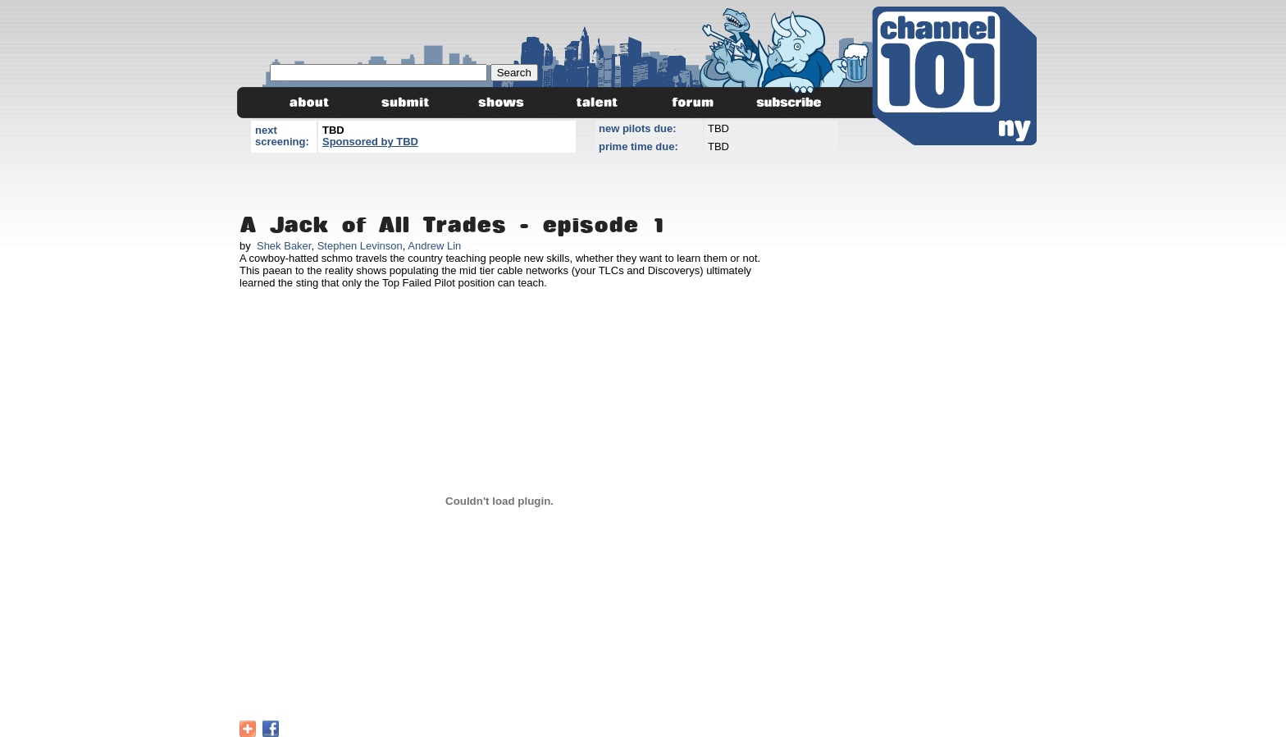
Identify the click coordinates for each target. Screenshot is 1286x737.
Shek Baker (284, 246)
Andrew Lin (434, 246)
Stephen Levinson (360, 246)
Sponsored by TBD (370, 141)
